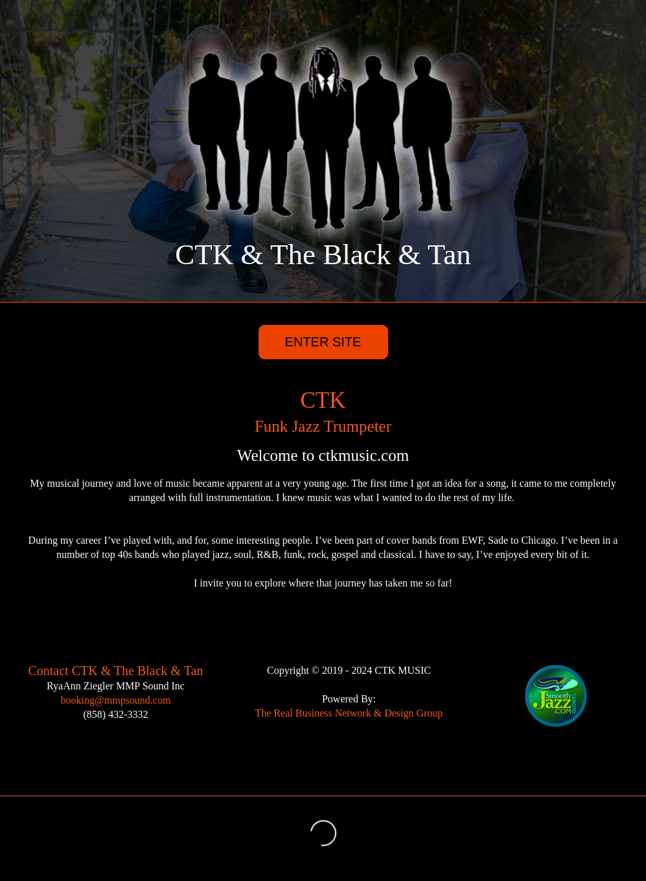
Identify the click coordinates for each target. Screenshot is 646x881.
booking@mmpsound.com (116, 700)
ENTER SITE (323, 342)
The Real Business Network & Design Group (349, 713)
